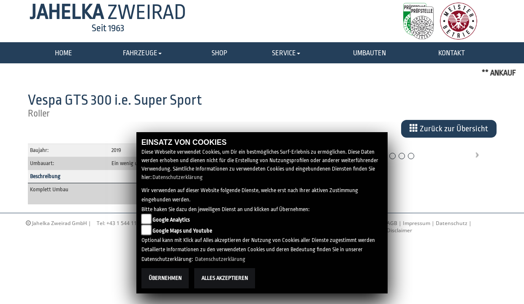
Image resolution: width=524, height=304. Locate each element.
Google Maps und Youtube (182, 231)
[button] (142, 53)
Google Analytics (171, 220)
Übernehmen (165, 278)
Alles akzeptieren (224, 278)
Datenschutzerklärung (177, 177)
